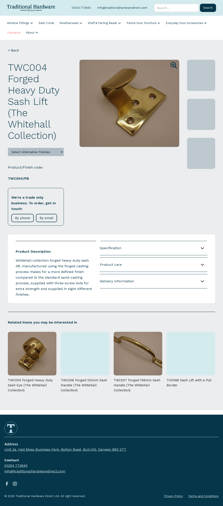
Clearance (14, 32)
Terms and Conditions (203, 496)
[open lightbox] (129, 103)
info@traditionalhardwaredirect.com (34, 471)
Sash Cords (46, 23)
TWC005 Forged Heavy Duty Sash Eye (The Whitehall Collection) (30, 385)
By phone (22, 218)
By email (46, 218)
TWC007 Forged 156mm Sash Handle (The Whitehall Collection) (137, 385)
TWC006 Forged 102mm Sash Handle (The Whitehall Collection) (84, 385)
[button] (20, 23)
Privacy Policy (173, 496)
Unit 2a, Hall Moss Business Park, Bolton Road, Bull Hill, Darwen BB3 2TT (65, 449)
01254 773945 (15, 465)
